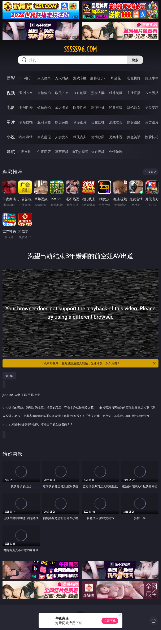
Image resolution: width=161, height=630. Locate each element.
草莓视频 (62, 151)
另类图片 (151, 122)
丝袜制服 (115, 92)
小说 (10, 137)
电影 (10, 107)
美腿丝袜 (98, 122)
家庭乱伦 (44, 137)
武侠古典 (80, 137)
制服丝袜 (98, 107)
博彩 (10, 78)
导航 (10, 151)
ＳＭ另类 (151, 92)
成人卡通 (62, 107)
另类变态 (151, 107)
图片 (10, 122)
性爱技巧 (151, 137)
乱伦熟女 (133, 107)
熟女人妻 (98, 92)
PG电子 (25, 78)
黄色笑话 (133, 137)
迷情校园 (98, 137)
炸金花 (116, 78)
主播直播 (133, 92)
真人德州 (44, 78)
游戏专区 (80, 78)
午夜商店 (44, 151)
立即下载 (110, 621)
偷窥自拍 (26, 122)
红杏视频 (98, 151)
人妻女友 (62, 137)
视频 (10, 92)
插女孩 (26, 151)
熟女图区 (133, 122)
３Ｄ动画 (80, 92)
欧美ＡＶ (62, 92)
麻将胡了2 (97, 78)
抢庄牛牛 (151, 78)
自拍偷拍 (44, 92)
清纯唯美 (115, 122)
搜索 (135, 60)
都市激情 (26, 137)
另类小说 (115, 137)
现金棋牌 (133, 78)
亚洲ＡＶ (26, 92)
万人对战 (62, 78)
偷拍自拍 (44, 107)
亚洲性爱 (26, 107)
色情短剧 (115, 151)
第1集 (9, 376)
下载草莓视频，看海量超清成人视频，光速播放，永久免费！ (98, 363)
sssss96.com (80, 49)
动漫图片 (80, 122)
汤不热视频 (79, 151)
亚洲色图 (44, 122)
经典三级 (115, 107)
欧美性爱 (80, 107)
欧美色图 (62, 122)
